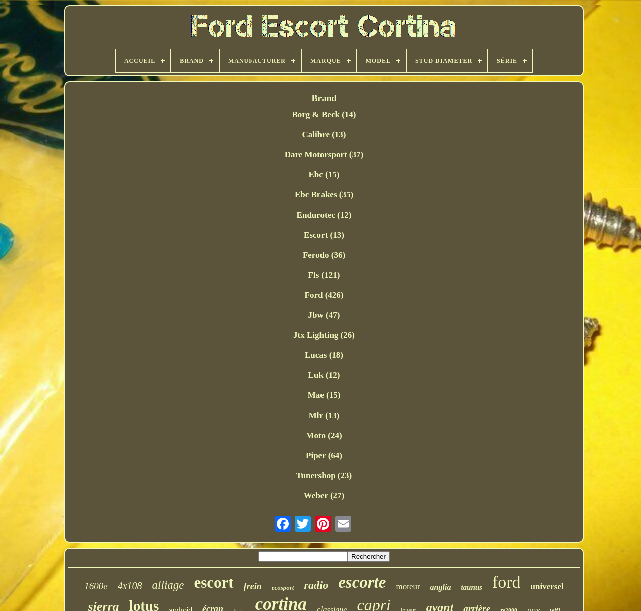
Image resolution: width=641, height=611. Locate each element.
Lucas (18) (324, 355)
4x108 (130, 585)
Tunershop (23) (324, 475)
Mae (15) (324, 395)
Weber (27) (324, 495)
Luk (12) (324, 375)
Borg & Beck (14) (324, 114)
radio (316, 585)
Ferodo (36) (324, 255)
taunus (471, 587)
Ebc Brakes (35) (324, 194)
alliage (168, 585)
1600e (95, 586)
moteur (408, 586)
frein (253, 586)
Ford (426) (324, 295)
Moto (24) (324, 435)
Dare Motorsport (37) (324, 154)
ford (506, 582)
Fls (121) (324, 275)
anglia (440, 587)
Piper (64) (324, 455)
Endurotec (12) (324, 215)
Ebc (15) (324, 174)
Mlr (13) (324, 415)
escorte (362, 582)
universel (547, 586)
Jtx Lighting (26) (324, 335)
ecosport (283, 587)
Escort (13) (324, 235)
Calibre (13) (324, 134)
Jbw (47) (324, 315)
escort (214, 582)
